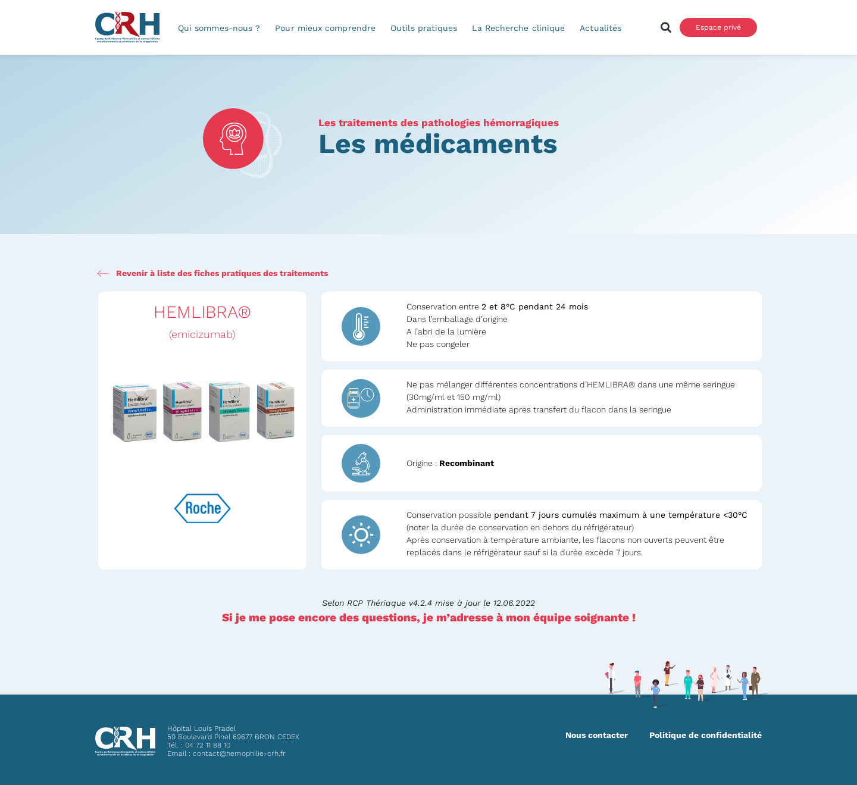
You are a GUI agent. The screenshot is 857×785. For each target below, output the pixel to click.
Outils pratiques (423, 28)
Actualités (600, 28)
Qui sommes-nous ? (219, 28)
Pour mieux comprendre (325, 28)
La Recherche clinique (518, 28)
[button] (665, 27)
